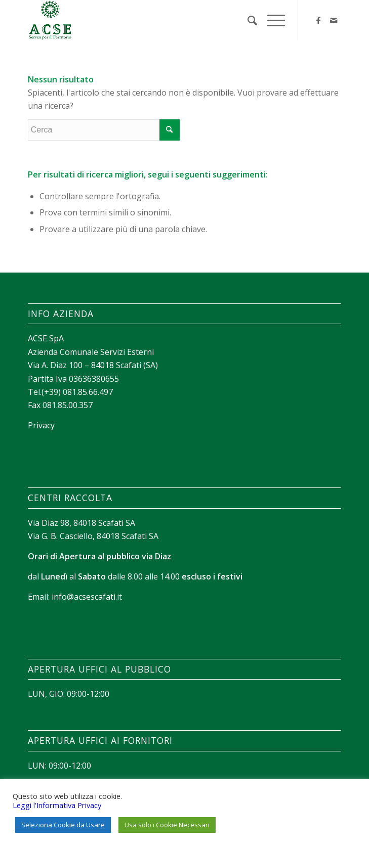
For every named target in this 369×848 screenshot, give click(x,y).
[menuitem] (247, 20)
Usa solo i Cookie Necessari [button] (167, 824)
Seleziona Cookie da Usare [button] (63, 824)
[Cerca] (247, 20)
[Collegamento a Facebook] (318, 20)
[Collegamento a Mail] (333, 20)
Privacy (41, 425)
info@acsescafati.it (87, 596)
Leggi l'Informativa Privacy (57, 805)
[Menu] (271, 20)
